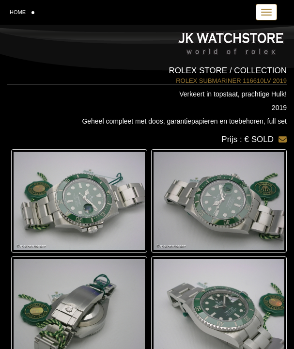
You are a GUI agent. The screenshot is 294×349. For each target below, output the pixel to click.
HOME (22, 12)
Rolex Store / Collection (228, 70)
